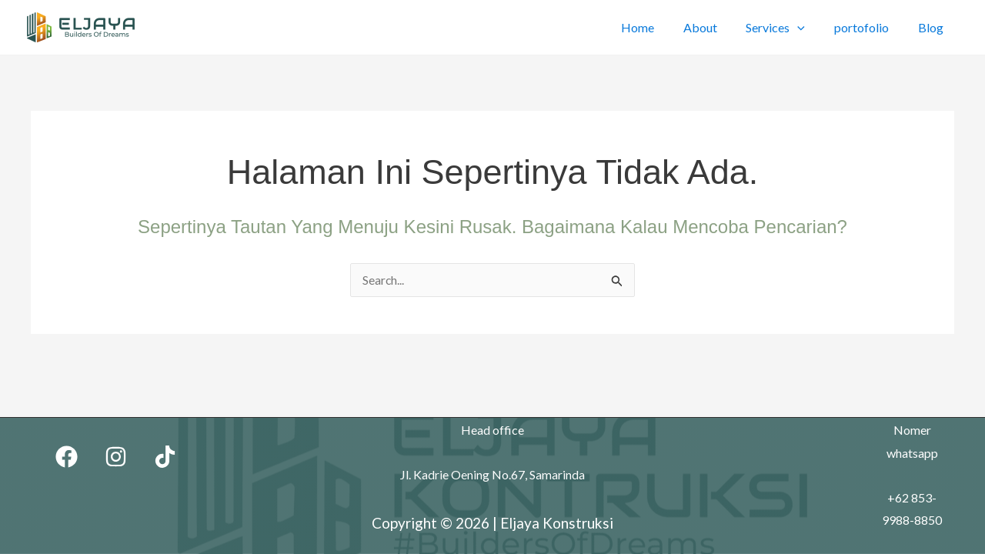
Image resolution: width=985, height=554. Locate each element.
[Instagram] (116, 456)
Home (657, 27)
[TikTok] (165, 456)
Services (786, 27)
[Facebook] (66, 456)
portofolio (868, 27)
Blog (933, 27)
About (716, 27)
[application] (808, 27)
